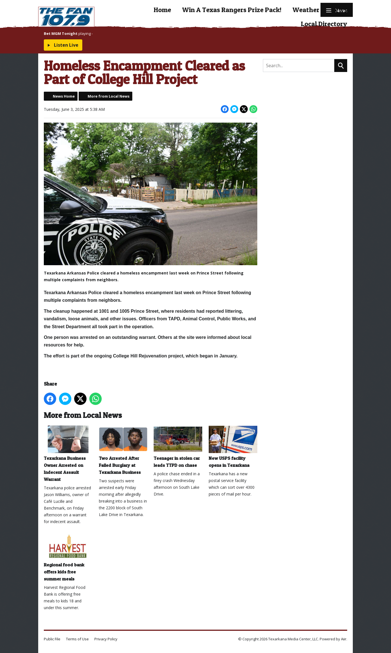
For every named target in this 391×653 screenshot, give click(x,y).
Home (162, 10)
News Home (64, 96)
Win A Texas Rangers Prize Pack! (231, 10)
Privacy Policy (105, 638)
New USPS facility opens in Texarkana (233, 446)
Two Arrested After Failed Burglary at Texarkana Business (123, 450)
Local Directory (324, 24)
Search (340, 65)
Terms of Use (77, 638)
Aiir (343, 638)
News (339, 10)
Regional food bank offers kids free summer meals (68, 557)
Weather (306, 10)
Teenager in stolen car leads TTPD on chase (178, 446)
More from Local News (108, 96)
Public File (52, 638)
